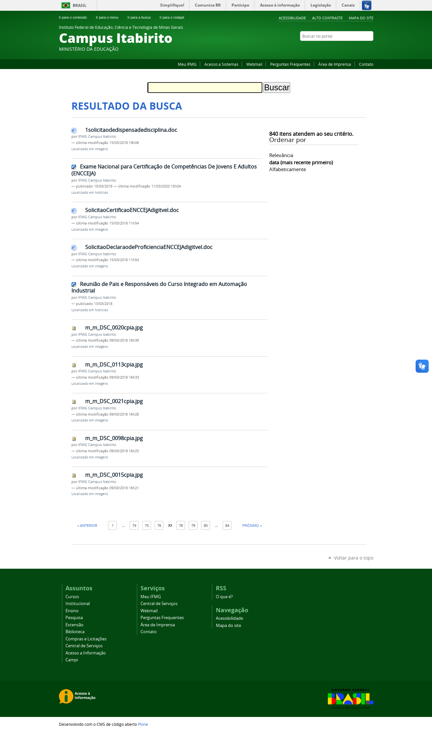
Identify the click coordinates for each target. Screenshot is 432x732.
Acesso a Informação (86, 653)
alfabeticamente (287, 169)
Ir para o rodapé (175, 17)
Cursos (72, 596)
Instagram (370, 48)
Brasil (79, 5)
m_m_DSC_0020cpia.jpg (114, 327)
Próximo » (252, 525)
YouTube (353, 48)
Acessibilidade (292, 17)
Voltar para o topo (353, 558)
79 (193, 525)
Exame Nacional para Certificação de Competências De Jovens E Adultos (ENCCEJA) (164, 170)
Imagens (101, 149)
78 (181, 525)
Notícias (101, 192)
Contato (366, 64)
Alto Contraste (327, 17)
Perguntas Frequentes (290, 64)
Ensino (72, 611)
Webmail (254, 64)
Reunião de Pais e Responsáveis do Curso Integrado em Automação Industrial (159, 287)
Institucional (78, 603)
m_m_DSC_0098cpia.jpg (114, 438)
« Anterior (87, 525)
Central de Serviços (84, 646)
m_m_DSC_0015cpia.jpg (114, 474)
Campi (72, 660)
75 (147, 525)
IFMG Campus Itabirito (97, 136)
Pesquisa (74, 617)
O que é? (224, 596)
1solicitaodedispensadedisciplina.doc (131, 130)
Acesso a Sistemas (221, 64)
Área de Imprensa (334, 64)
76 (159, 525)
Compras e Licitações (86, 639)
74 (134, 525)
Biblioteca (75, 631)
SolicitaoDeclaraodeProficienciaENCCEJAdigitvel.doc (149, 247)
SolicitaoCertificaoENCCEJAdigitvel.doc (132, 210)
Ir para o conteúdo (75, 17)
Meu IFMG (187, 64)
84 (227, 525)
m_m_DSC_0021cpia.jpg (114, 401)
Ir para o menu (110, 17)
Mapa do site (361, 17)
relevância (281, 155)
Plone (143, 724)
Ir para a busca (141, 17)
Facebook (362, 48)
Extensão (75, 625)
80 (206, 525)
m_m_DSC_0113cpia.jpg (114, 364)
